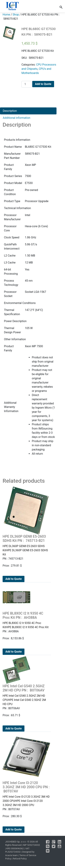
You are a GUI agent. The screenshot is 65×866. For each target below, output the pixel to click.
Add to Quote (43, 84)
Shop (16, 14)
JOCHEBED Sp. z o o (15, 841)
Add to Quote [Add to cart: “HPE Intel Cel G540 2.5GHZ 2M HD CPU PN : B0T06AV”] (13, 728)
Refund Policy (20, 858)
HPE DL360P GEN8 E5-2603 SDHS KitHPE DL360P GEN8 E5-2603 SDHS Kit (26, 545)
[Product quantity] (26, 84)
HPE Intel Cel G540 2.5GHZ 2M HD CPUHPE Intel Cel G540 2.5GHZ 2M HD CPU (26, 695)
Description (10, 110)
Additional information (16, 117)
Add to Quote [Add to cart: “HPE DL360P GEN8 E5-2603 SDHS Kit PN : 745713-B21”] (13, 579)
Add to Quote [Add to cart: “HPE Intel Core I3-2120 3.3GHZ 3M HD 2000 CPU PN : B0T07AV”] (13, 829)
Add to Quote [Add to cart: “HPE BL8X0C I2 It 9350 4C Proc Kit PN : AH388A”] (13, 651)
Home (6, 14)
